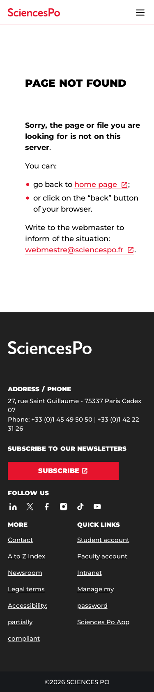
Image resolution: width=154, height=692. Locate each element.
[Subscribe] (63, 471)
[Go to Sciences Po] (50, 352)
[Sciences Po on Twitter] (30, 506)
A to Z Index (26, 556)
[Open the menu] (140, 12)
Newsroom (25, 573)
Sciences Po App (103, 622)
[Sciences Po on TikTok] (80, 506)
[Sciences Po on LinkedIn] (13, 506)
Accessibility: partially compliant (27, 622)
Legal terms (26, 589)
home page (95, 184)
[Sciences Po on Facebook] (46, 506)
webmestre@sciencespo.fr (74, 249)
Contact (20, 540)
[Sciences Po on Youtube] (97, 506)
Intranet (89, 573)
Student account (103, 540)
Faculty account (102, 556)
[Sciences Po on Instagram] (63, 506)
